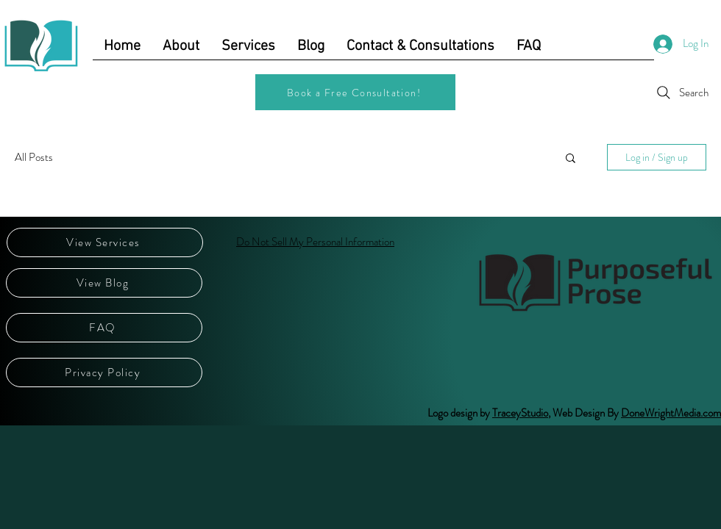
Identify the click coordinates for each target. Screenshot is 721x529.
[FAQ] (104, 327)
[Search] (681, 92)
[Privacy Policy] (104, 372)
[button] (571, 159)
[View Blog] (104, 283)
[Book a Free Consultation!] (355, 92)
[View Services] (105, 242)
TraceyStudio (520, 413)
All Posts (34, 157)
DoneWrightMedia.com (671, 413)
